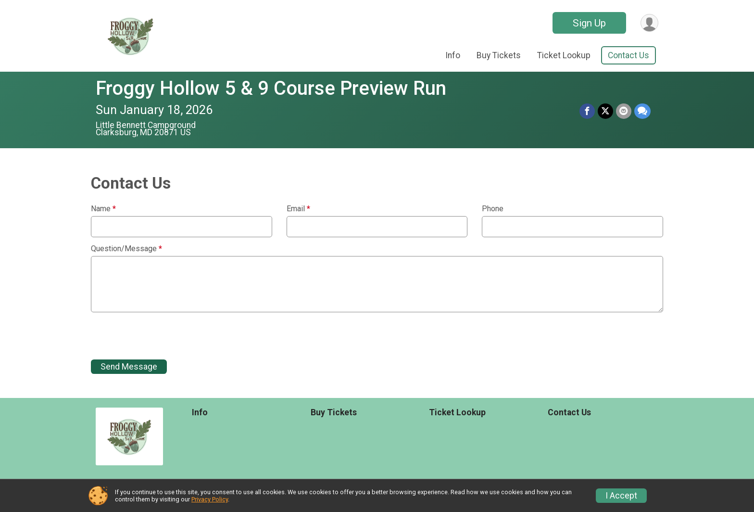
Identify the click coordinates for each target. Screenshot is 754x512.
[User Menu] (649, 23)
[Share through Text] (642, 111)
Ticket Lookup (564, 55)
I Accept (621, 495)
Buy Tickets (499, 55)
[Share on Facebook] (587, 111)
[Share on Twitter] (605, 111)
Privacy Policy (209, 499)
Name (103, 209)
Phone (492, 209)
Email (298, 209)
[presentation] (164, 336)
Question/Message (126, 248)
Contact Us (628, 55)
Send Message (129, 366)
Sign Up (589, 23)
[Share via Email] (623, 111)
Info (452, 55)
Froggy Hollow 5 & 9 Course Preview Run (271, 88)
